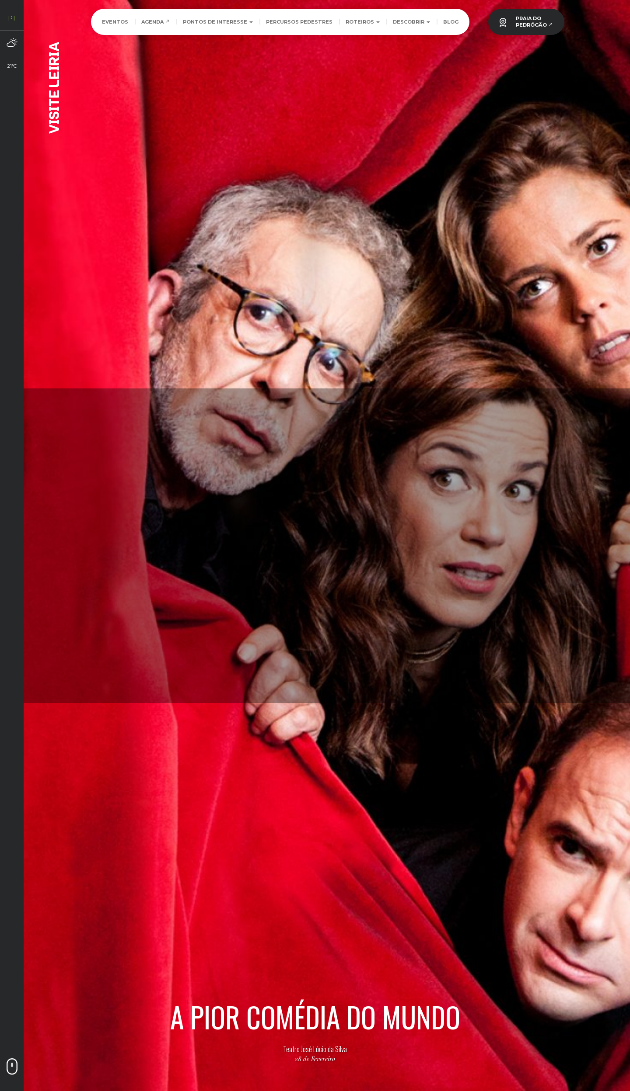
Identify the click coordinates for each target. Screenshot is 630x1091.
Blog (450, 22)
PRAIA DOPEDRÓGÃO (534, 21)
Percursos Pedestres (299, 22)
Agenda (155, 22)
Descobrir (411, 22)
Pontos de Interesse (218, 22)
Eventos (115, 22)
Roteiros (363, 22)
